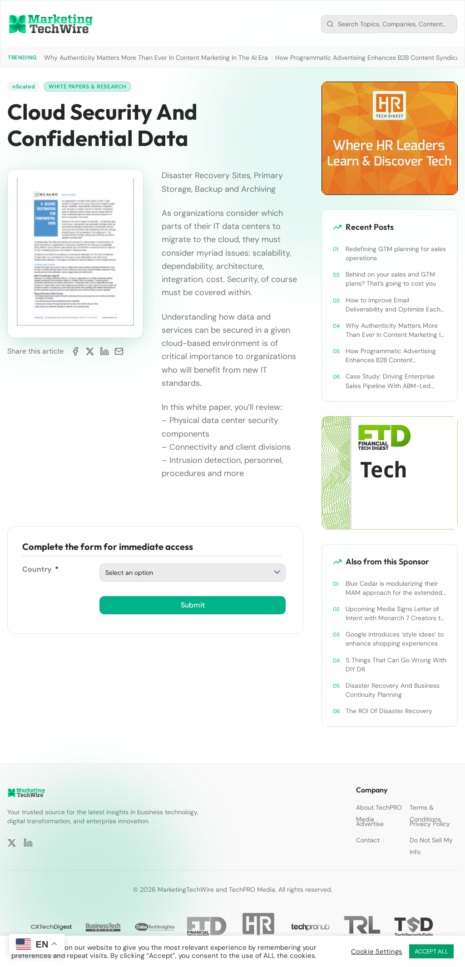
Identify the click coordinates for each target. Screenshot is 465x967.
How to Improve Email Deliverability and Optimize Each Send (393, 305)
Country (40, 569)
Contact (368, 840)
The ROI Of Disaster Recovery (389, 711)
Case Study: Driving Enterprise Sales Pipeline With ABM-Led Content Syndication (390, 381)
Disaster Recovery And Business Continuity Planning (393, 690)
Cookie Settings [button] (376, 952)
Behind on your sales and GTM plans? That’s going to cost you (391, 278)
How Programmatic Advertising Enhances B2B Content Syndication (391, 355)
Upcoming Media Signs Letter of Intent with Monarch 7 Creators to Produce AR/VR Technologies (395, 613)
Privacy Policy (430, 824)
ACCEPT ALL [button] (431, 951)
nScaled (23, 86)
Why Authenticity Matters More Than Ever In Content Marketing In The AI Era (156, 57)
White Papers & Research (87, 86)
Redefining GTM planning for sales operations (396, 253)
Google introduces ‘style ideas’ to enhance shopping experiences (395, 638)
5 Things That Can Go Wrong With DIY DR (396, 664)
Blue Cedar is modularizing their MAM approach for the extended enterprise (394, 588)
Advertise (370, 824)
